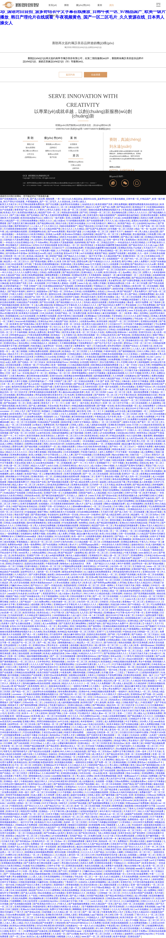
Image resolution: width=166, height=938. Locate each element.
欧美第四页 (156, 425)
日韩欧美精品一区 (24, 525)
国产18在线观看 (141, 517)
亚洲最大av (61, 487)
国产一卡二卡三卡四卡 (15, 435)
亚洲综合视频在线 (156, 683)
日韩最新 (104, 299)
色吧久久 (14, 601)
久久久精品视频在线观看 (97, 792)
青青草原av (142, 433)
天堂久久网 (11, 667)
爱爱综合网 (82, 261)
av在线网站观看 (82, 800)
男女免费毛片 (141, 291)
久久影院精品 (16, 297)
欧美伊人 (74, 321)
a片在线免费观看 (107, 433)
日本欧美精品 (116, 552)
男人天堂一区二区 (145, 441)
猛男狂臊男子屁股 (72, 329)
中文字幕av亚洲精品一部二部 (108, 250)
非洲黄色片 (94, 378)
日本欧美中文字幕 (119, 844)
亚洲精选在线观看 (79, 648)
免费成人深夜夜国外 (51, 637)
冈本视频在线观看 (52, 239)
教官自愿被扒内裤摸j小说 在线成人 (64, 906)
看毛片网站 (127, 261)
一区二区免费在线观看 (130, 757)
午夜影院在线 (16, 806)
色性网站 (144, 313)
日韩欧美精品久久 (39, 343)
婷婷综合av (26, 245)
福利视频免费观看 (102, 376)
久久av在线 (50, 357)
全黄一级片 (71, 403)
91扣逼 (138, 359)
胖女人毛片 (118, 912)
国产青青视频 (35, 819)
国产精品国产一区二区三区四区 (44, 414)
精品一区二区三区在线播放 (56, 501)
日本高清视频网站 (124, 318)
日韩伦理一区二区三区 (82, 250)
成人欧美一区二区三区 (17, 520)
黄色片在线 (61, 223)
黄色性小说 (72, 833)
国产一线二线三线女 (47, 642)
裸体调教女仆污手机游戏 (18, 476)
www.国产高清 (135, 670)
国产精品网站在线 (46, 223)
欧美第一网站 (132, 313)
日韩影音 (104, 601)
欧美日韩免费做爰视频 (33, 275)
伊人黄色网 (101, 702)
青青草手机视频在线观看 (18, 795)
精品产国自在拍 (86, 226)
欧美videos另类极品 (72, 234)
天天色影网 (55, 572)
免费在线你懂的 (42, 389)
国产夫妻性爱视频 (131, 280)
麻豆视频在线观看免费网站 (148, 308)
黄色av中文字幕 (71, 253)
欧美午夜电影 (150, 493)
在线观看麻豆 (56, 778)
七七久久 (82, 787)
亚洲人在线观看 (73, 218)
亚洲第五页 (47, 621)
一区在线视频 (87, 441)
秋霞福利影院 (70, 585)
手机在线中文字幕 (9, 552)
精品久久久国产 (93, 207)
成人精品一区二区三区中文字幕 (62, 860)
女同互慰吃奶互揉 (88, 550)
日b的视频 (47, 912)
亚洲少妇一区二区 (116, 340)
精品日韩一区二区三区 (27, 836)
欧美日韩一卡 (27, 305)
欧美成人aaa (25, 710)
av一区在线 (23, 373)
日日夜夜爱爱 (35, 817)
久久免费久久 (81, 378)
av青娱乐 (37, 425)
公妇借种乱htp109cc (146, 223)
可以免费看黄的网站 (65, 664)
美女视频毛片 (107, 218)
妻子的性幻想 (110, 642)
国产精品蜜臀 (111, 757)
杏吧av (150, 637)
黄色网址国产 (137, 479)
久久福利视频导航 (25, 468)
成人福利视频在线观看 (17, 231)
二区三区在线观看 (139, 403)
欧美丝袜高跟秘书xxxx (32, 218)
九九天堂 (77, 471)
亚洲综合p (43, 321)
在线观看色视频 (94, 536)
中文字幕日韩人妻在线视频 (28, 207)
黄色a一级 (38, 871)
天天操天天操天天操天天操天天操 (138, 378)
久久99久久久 (52, 226)
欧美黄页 (14, 324)
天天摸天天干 (130, 811)
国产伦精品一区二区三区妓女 (22, 280)
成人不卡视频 (132, 920)
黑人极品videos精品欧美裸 (71, 392)
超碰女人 (23, 397)
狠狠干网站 (158, 335)
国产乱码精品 (33, 215)
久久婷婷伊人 (95, 648)
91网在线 (63, 544)
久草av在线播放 (127, 386)
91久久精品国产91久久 (137, 588)
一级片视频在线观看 (154, 659)
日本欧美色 (127, 580)
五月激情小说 (70, 335)
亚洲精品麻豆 (67, 618)
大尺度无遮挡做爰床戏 (143, 882)
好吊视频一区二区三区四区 (121, 229)
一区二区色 (90, 683)
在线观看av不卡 (155, 762)
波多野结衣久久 (28, 572)
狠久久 (85, 397)
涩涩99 (88, 239)
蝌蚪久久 (112, 223)
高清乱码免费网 (20, 898)
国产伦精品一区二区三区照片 (14, 773)
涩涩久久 (49, 591)
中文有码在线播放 (12, 558)
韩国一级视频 (143, 585)
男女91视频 (132, 482)
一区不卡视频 (117, 463)
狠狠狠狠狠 (145, 370)
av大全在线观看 (28, 316)
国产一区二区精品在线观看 (81, 381)
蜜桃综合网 (55, 351)
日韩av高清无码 (108, 335)
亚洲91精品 (66, 264)
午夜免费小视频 (48, 250)
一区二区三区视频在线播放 (119, 517)
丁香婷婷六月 (132, 672)
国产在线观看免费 (95, 220)
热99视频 (146, 629)
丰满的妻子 (28, 329)
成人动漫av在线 (122, 220)
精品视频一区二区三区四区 (125, 414)
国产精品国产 (27, 759)
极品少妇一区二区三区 (127, 759)
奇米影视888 (159, 272)
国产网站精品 (96, 612)
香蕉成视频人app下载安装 (91, 915)
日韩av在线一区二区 (14, 621)
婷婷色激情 (63, 580)
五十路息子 (147, 623)
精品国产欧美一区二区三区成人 (53, 427)
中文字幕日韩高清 (128, 395)
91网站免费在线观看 (39, 351)
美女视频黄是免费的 (126, 748)
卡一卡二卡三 (58, 403)
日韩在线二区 (39, 830)
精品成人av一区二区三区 (112, 814)
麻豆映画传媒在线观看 (38, 376)
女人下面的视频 (63, 416)
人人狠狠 (113, 697)
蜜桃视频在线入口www (40, 776)
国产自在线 (145, 621)
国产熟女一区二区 (68, 868)
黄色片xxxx (62, 849)
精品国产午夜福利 (146, 457)
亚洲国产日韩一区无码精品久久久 (55, 506)
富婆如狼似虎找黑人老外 (141, 844)
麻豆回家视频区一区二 (128, 275)
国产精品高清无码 (71, 272)
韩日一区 (155, 351)
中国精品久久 (100, 286)
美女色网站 (78, 264)
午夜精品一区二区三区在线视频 (96, 267)
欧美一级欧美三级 (134, 743)
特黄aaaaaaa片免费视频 (137, 803)
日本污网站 (118, 506)
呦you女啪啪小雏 (120, 455)
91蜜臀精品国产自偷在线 (142, 498)
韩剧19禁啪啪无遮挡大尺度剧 (18, 378)
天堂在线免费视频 (31, 732)
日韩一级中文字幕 (115, 239)
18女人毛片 (20, 411)
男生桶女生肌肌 (35, 337)
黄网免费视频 (23, 550)
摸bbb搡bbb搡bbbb (81, 506)
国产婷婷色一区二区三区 (106, 395)
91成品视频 (102, 621)
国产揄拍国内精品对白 (64, 784)
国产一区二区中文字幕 (106, 539)
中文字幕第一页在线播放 (128, 452)
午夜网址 (35, 547)
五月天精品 (109, 484)
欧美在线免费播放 (71, 890)
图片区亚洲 (135, 623)
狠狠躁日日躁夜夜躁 (78, 825)
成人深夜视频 (146, 482)
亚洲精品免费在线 (116, 283)
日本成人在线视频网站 (85, 291)
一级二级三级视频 (19, 351)
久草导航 (151, 242)
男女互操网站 (149, 297)
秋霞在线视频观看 (131, 337)
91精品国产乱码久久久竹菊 (78, 819)
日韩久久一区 (134, 430)
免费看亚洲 (49, 425)
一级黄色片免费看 (144, 446)
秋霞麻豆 (46, 411)
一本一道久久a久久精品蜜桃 (106, 876)
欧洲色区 (53, 343)
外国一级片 (24, 792)
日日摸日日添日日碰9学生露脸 (134, 732)
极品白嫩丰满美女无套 (75, 634)
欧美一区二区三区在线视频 (152, 414)
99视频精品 (5, 359)
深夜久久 (48, 218)
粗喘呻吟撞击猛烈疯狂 (129, 215)
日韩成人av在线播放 (146, 250)
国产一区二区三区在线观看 (96, 474)
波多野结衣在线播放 (70, 204)
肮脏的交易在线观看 (34, 563)
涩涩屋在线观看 (13, 365)
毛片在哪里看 (123, 634)
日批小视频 (127, 640)
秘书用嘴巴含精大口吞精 (151, 495)
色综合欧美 (124, 607)
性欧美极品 (36, 346)
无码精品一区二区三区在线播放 (143, 367)
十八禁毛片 (128, 656)
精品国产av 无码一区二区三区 (39, 297)
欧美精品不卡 (139, 207)
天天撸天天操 (131, 370)
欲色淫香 (118, 343)
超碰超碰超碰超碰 (68, 367)
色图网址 (62, 917)
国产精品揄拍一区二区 (15, 403)
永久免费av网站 (42, 601)
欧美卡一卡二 (28, 713)
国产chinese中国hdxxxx (77, 923)
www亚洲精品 (102, 441)
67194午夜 (159, 389)
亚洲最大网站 (85, 708)
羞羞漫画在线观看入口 (118, 373)
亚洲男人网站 (94, 509)
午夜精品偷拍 (27, 781)
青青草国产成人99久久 (25, 210)
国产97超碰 (30, 438)
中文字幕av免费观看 (10, 789)
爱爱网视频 (117, 806)
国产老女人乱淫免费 (20, 547)
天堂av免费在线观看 (125, 836)
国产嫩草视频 (67, 724)
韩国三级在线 (91, 817)
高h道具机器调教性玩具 (58, 484)
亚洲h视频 (66, 259)
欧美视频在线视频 (145, 501)
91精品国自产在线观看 (27, 302)
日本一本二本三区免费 (137, 283)
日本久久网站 (143, 351)
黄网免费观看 (51, 275)
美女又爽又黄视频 (38, 452)
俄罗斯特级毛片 (22, 226)
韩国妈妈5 (88, 400)
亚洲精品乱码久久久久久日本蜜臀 (144, 509)
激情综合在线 (55, 294)
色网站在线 (111, 332)
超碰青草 (129, 934)
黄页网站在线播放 (25, 395)
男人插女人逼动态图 (149, 231)
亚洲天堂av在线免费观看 (56, 675)
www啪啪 (98, 708)
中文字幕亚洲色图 (81, 640)
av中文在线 (120, 411)
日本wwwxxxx (25, 618)
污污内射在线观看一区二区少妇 (44, 299)
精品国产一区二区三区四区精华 (111, 269)
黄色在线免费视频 (121, 479)
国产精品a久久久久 (57, 577)
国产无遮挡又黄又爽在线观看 (22, 223)
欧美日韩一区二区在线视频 (146, 286)
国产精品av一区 (39, 310)
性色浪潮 (106, 806)
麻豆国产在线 (84, 754)
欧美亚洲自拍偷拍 (12, 278)
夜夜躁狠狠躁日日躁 (148, 395)
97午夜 (28, 264)
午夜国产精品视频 (135, 397)
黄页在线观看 (132, 389)
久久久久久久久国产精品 (93, 852)
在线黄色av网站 (88, 321)
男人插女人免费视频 (119, 765)
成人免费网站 (147, 452)
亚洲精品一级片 (11, 781)
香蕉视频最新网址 (9, 822)
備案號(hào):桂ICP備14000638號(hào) (89, 185)
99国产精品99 (18, 506)
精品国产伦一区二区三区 (107, 234)
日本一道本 (38, 591)
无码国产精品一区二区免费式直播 (70, 313)
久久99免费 (118, 376)
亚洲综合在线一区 (151, 572)
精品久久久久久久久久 (17, 452)
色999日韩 (155, 558)
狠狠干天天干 (117, 231)
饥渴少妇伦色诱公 (97, 724)
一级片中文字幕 (94, 256)
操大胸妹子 (75, 389)
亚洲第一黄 (116, 487)
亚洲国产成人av (16, 846)
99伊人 (15, 503)
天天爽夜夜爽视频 (68, 343)
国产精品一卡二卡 (124, 536)
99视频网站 (156, 365)
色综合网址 (24, 343)
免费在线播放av (109, 727)
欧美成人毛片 (10, 212)
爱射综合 (43, 705)
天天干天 (158, 623)
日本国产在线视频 (64, 629)
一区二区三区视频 (151, 830)
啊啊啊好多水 (12, 250)
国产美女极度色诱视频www (57, 269)
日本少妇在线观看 (14, 264)
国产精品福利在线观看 (129, 697)
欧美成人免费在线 (37, 332)
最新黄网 (148, 435)
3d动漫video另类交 (49, 367)
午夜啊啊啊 (114, 237)
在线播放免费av (138, 781)
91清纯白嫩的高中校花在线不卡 (123, 550)
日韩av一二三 (77, 857)
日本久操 (23, 860)
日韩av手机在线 (152, 460)
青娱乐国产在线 (38, 482)
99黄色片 (94, 362)
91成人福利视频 (153, 544)
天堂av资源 (53, 406)
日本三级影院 (12, 909)
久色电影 (149, 787)
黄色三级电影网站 (21, 528)
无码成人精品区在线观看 (95, 302)
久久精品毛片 (21, 574)
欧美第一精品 (27, 599)
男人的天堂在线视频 (20, 582)
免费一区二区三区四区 (100, 934)
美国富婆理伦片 (50, 593)
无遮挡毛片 (6, 318)
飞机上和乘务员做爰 (107, 833)
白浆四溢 (58, 253)
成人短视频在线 (86, 781)
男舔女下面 (151, 465)
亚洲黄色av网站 (100, 588)
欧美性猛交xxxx (116, 846)
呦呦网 (130, 460)
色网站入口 (135, 729)
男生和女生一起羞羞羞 (58, 645)
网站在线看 (31, 757)
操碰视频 (109, 411)
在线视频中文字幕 (132, 487)
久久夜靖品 (123, 885)
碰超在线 (150, 329)
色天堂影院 (147, 591)
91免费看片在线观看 (47, 316)
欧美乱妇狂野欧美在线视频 (118, 857)
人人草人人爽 (66, 455)
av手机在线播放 (131, 327)
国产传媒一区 (149, 694)
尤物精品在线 (51, 719)
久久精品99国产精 (52, 229)
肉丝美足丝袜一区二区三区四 (127, 830)
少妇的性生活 (87, 204)
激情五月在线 (78, 408)
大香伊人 (42, 210)
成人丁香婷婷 (103, 909)
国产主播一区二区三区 (102, 800)
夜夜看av (10, 836)
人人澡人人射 (138, 348)
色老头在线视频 (92, 866)
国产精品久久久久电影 (75, 256)
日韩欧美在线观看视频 (112, 354)
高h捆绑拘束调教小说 (33, 269)
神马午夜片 (129, 250)
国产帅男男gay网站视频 (118, 278)
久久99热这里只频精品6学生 (38, 615)
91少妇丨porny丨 (155, 357)
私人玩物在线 (6, 708)
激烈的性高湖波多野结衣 (23, 386)
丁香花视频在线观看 (76, 561)
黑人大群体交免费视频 (45, 525)
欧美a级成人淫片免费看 (32, 419)
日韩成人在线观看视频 (119, 329)
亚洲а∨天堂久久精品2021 (94, 329)
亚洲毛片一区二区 (130, 474)
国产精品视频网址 (125, 797)
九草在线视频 (103, 316)
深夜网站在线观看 (149, 354)
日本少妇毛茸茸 (30, 901)
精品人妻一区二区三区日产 (117, 555)
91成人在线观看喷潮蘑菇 (127, 218)
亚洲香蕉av (28, 558)
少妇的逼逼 (55, 359)
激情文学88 (92, 841)
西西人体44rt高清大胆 (54, 444)
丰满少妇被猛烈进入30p (26, 517)
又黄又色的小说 (116, 408)
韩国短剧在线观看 (70, 212)
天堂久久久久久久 (150, 299)
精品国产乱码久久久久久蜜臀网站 (45, 890)
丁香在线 (36, 264)
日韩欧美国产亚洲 (156, 738)
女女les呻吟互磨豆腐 (115, 438)
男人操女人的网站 (85, 776)
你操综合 (128, 593)
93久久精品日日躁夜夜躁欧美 (91, 898)
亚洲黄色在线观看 (149, 321)
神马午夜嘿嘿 (124, 563)
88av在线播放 (44, 893)
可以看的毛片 (84, 713)
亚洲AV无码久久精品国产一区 (46, 827)
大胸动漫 (4, 283)
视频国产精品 (12, 596)
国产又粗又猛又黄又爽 (97, 408)
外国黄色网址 (84, 757)
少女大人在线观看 (110, 264)
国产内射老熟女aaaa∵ (72, 931)
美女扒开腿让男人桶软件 (16, 509)
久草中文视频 (21, 381)
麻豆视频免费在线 (66, 846)
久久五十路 (108, 836)
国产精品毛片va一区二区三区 (59, 806)
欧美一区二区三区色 (93, 849)
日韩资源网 (117, 593)
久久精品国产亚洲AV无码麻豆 (130, 465)
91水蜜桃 (124, 264)
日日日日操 (141, 699)
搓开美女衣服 (68, 332)
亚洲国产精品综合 (118, 621)
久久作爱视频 (96, 351)
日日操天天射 (102, 226)
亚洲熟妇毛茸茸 (79, 275)
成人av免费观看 (50, 623)
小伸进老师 (59, 923)
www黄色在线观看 (45, 463)
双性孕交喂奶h (114, 346)
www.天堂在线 (135, 310)
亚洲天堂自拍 (145, 332)
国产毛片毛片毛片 (103, 343)
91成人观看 (68, 710)
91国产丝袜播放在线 (30, 596)
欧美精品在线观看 (113, 528)
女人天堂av (55, 748)
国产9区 (112, 634)
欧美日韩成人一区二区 (140, 691)
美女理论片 (96, 403)
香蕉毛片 (45, 403)
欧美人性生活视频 (108, 533)
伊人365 (109, 915)
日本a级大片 (155, 653)
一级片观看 (58, 218)
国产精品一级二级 (45, 278)
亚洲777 (99, 476)
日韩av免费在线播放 (58, 457)
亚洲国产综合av (131, 346)
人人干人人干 (104, 664)
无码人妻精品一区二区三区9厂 (82, 487)
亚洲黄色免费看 (155, 713)
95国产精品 (128, 784)
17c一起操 (5, 386)
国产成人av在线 (32, 384)
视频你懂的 (104, 604)
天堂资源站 (117, 316)
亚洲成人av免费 (53, 234)
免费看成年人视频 (21, 359)
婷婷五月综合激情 (69, 237)
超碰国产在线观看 (117, 253)
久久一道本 (143, 253)
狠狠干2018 (116, 226)
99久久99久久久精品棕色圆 (97, 593)
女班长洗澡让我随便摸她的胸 (37, 874)
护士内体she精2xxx (40, 370)
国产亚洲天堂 (34, 411)
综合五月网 (144, 365)
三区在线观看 (155, 699)
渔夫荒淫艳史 (87, 245)
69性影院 (37, 765)
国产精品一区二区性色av (61, 291)
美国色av (116, 267)
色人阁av (26, 430)
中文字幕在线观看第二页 (124, 664)
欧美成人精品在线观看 (44, 738)
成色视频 (132, 253)
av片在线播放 (87, 253)
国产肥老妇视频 (38, 261)
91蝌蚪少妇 (11, 855)
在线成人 (101, 291)
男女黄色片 (65, 406)
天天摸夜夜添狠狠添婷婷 (16, 229)
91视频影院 (93, 460)
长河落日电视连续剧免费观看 (92, 868)
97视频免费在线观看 (72, 566)
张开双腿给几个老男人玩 (101, 599)
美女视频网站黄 (34, 800)
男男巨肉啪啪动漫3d (110, 547)
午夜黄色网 (65, 672)
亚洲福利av (71, 787)
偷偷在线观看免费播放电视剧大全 (105, 210)
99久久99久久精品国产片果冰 (35, 789)
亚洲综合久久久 (153, 601)
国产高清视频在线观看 (145, 593)
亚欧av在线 (116, 656)
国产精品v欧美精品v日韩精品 (18, 580)
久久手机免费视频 (147, 305)
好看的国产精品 (139, 569)
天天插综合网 (85, 337)
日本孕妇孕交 (44, 661)
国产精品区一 (27, 601)
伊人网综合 (87, 517)
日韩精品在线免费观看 (25, 672)
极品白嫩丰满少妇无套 (133, 444)
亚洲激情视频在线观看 (68, 525)
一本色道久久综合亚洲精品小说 (19, 242)
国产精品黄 (13, 267)
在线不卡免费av (140, 931)
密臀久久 (52, 261)
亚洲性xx (74, 740)
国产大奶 (43, 517)
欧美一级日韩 (159, 621)
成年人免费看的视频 (150, 724)
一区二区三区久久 (27, 661)
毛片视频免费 (62, 425)
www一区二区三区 (117, 392)
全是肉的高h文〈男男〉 (81, 563)
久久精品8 (144, 550)
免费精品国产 (65, 348)
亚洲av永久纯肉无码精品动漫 (133, 523)
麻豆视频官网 (143, 664)
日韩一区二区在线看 (124, 915)
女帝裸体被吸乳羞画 (18, 299)
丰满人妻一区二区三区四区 (75, 210)
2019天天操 (98, 757)
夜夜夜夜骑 (41, 569)
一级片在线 (83, 403)
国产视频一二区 (96, 789)
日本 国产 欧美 (102, 381)
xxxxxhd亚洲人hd (136, 269)
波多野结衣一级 (68, 299)
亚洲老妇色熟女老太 (142, 335)
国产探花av (5, 400)
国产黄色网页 (83, 520)
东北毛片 (4, 577)
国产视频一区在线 (106, 406)
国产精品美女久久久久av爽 (143, 264)
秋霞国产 (102, 550)
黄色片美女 (59, 288)
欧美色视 (35, 716)
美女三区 (137, 272)
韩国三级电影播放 (87, 748)
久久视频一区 (73, 659)
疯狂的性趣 (70, 778)
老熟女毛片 (76, 582)
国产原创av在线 (109, 495)
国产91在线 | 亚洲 (125, 795)
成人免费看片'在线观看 (112, 866)
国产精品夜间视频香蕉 (68, 318)
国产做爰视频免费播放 (99, 803)
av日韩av (78, 348)
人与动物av (86, 479)
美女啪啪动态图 (119, 212)
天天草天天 (125, 471)
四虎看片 (5, 623)
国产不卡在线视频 (93, 370)
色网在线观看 (88, 928)
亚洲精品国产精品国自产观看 (42, 318)
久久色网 (98, 272)
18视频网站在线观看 (32, 727)
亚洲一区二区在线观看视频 (83, 427)
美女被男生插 (115, 280)
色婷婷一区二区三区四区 (109, 580)
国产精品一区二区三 (22, 691)
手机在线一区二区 (143, 318)
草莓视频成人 (23, 542)
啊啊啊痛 (77, 909)
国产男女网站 (31, 699)
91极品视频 (58, 819)
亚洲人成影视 (33, 403)
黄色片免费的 (67, 844)
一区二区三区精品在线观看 (29, 833)
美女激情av (9, 670)
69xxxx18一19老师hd (90, 514)
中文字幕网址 (132, 721)
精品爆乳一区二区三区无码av (145, 514)
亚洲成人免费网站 (113, 768)
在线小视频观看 (108, 825)
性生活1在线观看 (22, 830)
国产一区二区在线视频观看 (63, 656)
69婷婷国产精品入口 (98, 765)
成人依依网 (137, 416)
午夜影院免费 (52, 563)
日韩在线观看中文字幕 (81, 596)
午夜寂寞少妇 (56, 329)
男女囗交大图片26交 (103, 629)
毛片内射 (159, 893)
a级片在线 (28, 754)
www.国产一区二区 (77, 278)
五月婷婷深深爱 (90, 386)
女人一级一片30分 (129, 365)
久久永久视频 (6, 928)
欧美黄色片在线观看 (29, 313)
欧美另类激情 (43, 248)
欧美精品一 (56, 335)
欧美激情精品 (52, 520)
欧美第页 (116, 261)
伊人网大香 (42, 294)
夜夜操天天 (13, 705)
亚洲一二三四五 (116, 672)
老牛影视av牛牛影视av (17, 253)
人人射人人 (109, 797)
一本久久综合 (6, 272)
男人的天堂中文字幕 (116, 778)
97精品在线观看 (117, 435)
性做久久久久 (146, 389)
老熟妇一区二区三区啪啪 (12, 566)
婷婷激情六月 (148, 898)
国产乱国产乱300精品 (88, 770)
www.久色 (83, 283)
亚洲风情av (131, 239)
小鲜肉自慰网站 (39, 552)
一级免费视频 (12, 533)
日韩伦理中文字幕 (89, 678)
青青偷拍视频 (58, 661)
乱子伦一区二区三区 (22, 765)
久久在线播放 (152, 547)
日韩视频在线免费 (111, 542)
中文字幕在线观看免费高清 (32, 204)
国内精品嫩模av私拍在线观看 (37, 683)
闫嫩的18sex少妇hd (19, 585)
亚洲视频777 (70, 528)
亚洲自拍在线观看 (67, 754)
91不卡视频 (86, 359)
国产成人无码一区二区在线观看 (136, 476)
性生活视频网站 (105, 740)
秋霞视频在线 (12, 316)
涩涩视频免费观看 (12, 735)
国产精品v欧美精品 (142, 484)
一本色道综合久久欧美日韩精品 (29, 234)
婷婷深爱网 (50, 408)
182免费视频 (114, 359)
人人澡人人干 (37, 226)
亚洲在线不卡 (138, 329)
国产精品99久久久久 (121, 637)
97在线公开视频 (36, 520)
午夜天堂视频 (131, 552)
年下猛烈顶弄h (124, 746)
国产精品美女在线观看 (40, 751)
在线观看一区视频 (104, 781)
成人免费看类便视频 (94, 438)
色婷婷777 (105, 637)
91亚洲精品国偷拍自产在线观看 (58, 286)
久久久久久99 (35, 397)
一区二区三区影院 (102, 479)
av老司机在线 (44, 433)
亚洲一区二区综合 (72, 324)
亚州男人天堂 (148, 373)
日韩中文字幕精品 (82, 422)
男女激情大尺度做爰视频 (62, 242)
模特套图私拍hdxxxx (107, 498)
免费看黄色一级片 (83, 346)
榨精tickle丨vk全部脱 (127, 332)
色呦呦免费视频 (146, 294)
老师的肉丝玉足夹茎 (24, 357)
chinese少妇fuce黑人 (10, 569)
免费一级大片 (151, 650)
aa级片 (78, 844)
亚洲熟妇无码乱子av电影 (130, 248)
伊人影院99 (36, 239)
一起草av (105, 686)
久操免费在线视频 (34, 416)
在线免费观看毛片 (106, 748)
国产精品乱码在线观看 (73, 239)
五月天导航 (152, 708)
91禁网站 (39, 357)
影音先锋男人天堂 (19, 414)
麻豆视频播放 (125, 539)
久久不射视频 (64, 792)
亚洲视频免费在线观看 (96, 280)
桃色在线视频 (112, 471)
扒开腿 (105, 672)
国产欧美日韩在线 (87, 833)
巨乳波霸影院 (10, 645)
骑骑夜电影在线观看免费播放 (57, 727)
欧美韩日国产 (158, 384)
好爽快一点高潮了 (149, 735)
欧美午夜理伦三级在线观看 (71, 316)
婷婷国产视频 (56, 256)
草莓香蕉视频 (68, 827)
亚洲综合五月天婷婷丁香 (133, 925)
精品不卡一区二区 (39, 373)
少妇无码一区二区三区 (120, 566)
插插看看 (129, 806)
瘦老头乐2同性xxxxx (47, 280)
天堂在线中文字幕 (147, 727)
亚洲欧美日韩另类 (54, 915)
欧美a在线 (82, 670)
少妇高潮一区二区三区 (11, 612)
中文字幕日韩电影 (64, 384)
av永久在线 (53, 465)
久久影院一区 (25, 645)
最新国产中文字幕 (95, 729)
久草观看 (80, 827)
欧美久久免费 (154, 539)
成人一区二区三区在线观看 (129, 297)
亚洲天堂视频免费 (73, 474)
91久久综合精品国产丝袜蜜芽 (39, 923)
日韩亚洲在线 (128, 699)
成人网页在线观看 (44, 599)
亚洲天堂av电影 (72, 479)
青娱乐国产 (126, 558)
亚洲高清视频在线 (29, 259)
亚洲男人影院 (91, 433)
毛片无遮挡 (123, 498)
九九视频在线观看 (99, 860)
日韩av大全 (81, 446)
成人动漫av (59, 220)
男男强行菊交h (38, 868)
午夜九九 (144, 542)
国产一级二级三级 (91, 912)
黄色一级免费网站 (33, 544)
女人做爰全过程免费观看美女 (98, 572)
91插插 (26, 866)
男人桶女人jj (100, 239)
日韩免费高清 (46, 607)
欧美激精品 (106, 661)
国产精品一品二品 (54, 479)
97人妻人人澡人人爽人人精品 (18, 539)
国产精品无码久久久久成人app (143, 245)
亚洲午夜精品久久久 (76, 893)
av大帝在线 (24, 844)
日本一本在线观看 (154, 269)
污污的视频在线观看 (75, 220)
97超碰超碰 (30, 512)
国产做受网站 (95, 626)
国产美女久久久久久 (82, 340)
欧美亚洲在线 (92, 435)
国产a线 (26, 327)
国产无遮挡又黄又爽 (55, 659)
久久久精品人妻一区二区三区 (86, 727)
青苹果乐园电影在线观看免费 (43, 392)
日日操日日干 (58, 248)
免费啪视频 (126, 234)
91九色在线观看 (62, 536)
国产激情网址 (143, 376)
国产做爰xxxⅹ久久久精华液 (46, 618)
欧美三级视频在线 (59, 389)
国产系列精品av (23, 841)
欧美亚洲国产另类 (104, 204)
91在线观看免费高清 (20, 740)
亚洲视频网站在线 (37, 231)
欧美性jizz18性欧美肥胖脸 (94, 294)
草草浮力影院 (129, 457)
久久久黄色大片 (109, 694)
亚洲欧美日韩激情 (117, 425)
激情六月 (83, 495)
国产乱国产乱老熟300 (96, 229)
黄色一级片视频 (157, 588)
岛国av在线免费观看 (41, 490)
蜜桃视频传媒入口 (67, 642)
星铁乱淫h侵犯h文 (15, 563)
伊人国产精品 (131, 294)
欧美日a (31, 936)
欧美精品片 (94, 661)
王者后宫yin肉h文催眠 (52, 732)
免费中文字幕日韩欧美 (104, 310)
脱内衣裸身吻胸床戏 (36, 523)
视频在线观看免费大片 (19, 482)
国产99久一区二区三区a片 (137, 259)
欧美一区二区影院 (41, 678)
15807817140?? (49, 185)
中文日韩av (36, 743)
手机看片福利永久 (91, 218)
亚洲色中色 (84, 691)
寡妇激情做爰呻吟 (72, 294)
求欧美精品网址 (55, 452)
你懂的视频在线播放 (61, 340)
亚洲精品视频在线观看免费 (67, 476)
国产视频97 (150, 626)
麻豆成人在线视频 (128, 855)
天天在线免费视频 (29, 267)
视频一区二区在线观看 (67, 337)
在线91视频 (24, 457)
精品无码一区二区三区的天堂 (14, 392)
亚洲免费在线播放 (19, 455)
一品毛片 (8, 699)
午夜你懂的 (36, 237)
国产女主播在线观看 (21, 623)
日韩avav (151, 795)
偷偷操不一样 (131, 231)
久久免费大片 (21, 819)
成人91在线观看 (22, 689)
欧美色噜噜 (119, 397)
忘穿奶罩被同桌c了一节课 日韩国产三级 (23, 286)
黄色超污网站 (120, 740)
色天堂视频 (145, 275)
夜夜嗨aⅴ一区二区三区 (60, 373)
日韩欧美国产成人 (131, 702)
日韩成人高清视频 (151, 430)
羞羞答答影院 (71, 708)
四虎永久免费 (147, 218)
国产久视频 (105, 460)
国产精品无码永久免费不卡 (112, 305)
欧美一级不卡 (78, 536)
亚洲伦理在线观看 (149, 215)
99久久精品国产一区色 (102, 904)
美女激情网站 (132, 463)
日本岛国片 (154, 427)
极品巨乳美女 (87, 645)
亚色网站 (150, 904)
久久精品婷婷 (140, 683)
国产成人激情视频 (37, 406)
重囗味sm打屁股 (154, 512)
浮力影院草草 (56, 634)
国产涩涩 (131, 441)
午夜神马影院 (110, 351)
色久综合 (145, 697)
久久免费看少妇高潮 (72, 310)
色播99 (55, 751)
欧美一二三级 (124, 416)
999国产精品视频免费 (155, 743)
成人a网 (39, 305)
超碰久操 (47, 819)
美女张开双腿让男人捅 (116, 367)
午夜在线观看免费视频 (39, 335)
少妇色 (91, 523)
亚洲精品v (126, 286)
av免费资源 (67, 729)
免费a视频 (86, 588)
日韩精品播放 (74, 354)
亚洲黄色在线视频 (34, 879)
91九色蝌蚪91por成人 (91, 716)
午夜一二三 (119, 599)
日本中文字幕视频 (12, 329)
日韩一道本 (141, 751)
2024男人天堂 (146, 721)
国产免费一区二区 (103, 762)
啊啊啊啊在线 (98, 618)
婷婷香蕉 (103, 327)
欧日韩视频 (13, 675)
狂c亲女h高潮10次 (89, 885)
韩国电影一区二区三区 (58, 740)
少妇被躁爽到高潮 (154, 925)
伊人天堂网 (122, 362)
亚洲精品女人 (96, 528)
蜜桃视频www (24, 729)
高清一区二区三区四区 (96, 392)
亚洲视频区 (84, 860)
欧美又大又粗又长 (9, 204)
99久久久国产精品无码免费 (151, 811)
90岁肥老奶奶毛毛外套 (107, 855)
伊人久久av (90, 580)
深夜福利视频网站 (60, 433)
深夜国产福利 (85, 493)
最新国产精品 (101, 253)
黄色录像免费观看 (19, 561)
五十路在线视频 (76, 457)
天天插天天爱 (108, 509)
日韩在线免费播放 (29, 220)
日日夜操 (126, 547)
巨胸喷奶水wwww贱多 (26, 536)
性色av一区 (155, 542)
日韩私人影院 (77, 425)
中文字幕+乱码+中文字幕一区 (130, 612)
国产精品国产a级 (44, 386)
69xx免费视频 (87, 539)
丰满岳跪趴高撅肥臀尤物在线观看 (138, 210)
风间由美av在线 (33, 495)
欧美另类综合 (47, 435)
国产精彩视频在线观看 (58, 482)
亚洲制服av (90, 316)
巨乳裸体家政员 (51, 397)
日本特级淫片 (26, 389)
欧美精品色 (32, 506)
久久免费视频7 (104, 683)
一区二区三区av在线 (102, 506)
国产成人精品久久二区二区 (55, 207)
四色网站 (59, 297)
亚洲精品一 (121, 509)
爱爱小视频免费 (157, 381)
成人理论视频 (141, 895)
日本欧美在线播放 (27, 248)
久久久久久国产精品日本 (42, 664)
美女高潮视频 (49, 631)
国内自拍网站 (92, 637)
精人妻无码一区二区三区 (97, 552)
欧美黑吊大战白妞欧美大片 (95, 324)
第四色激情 (79, 490)
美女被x (123, 670)
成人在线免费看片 (147, 406)
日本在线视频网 (72, 452)
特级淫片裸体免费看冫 (94, 471)
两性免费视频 (121, 204)
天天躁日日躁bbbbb (26, 680)
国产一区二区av (32, 621)
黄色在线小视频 (112, 476)
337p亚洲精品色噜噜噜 (27, 367)
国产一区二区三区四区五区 (50, 708)
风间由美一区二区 (107, 841)
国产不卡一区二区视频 (132, 887)
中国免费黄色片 (86, 343)
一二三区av (145, 455)
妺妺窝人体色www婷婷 (59, 574)
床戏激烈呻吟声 (77, 207)
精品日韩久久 (41, 781)
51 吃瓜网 (69, 395)
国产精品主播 (88, 269)
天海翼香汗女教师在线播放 (144, 607)
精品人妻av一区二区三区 (24, 484)
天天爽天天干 (85, 414)
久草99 (158, 408)
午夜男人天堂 (68, 735)
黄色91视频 (115, 520)
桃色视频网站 (93, 694)
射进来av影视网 (124, 484)
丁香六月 (19, 912)
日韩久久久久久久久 (138, 212)
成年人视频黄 (76, 438)
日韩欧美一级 (29, 365)
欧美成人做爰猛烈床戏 (54, 653)
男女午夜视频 (145, 661)
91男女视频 (106, 830)
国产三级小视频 (18, 215)
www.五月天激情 (92, 264)
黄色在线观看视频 (60, 438)
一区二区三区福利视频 (139, 531)
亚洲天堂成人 (47, 768)
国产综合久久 (37, 585)
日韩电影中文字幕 (71, 359)
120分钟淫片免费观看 (143, 822)
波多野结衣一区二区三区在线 (22, 724)
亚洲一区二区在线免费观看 (133, 357)
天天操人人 (72, 495)
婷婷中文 (31, 291)
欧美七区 (87, 582)
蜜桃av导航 (15, 327)
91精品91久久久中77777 (101, 397)
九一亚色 (102, 689)
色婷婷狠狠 (88, 234)
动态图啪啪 (21, 531)
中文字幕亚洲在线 (23, 591)
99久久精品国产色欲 (11, 275)
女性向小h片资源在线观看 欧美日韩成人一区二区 (56, 245)
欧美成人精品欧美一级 (38, 256)
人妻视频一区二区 (147, 855)
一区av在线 (96, 773)
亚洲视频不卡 (103, 463)
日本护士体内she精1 (64, 542)
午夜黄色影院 (115, 457)
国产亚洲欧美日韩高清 (52, 528)
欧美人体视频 (14, 288)
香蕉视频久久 (159, 661)
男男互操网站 (111, 928)
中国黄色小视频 (64, 449)
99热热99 (148, 814)
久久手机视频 (63, 250)
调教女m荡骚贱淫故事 (114, 503)
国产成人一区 (29, 634)
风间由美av (76, 501)
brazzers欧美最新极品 (26, 321)
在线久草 (132, 362)
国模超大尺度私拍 (57, 531)
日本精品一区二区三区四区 (151, 596)
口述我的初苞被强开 (150, 672)
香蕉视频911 (75, 386)
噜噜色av (64, 563)
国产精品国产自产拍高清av (58, 640)
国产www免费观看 (56, 231)
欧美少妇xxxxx (137, 626)
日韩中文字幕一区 (133, 493)
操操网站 (79, 552)
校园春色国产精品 (71, 517)
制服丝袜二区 (87, 476)
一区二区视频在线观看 (110, 444)
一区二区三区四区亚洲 (52, 547)
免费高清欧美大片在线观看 (63, 512)
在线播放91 (130, 376)
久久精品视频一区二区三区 (96, 231)
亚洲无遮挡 (92, 215)
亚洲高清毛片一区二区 (43, 841)
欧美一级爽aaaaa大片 (129, 776)
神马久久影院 (54, 210)
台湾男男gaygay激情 (89, 544)
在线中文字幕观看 (74, 370)
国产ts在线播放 (50, 544)
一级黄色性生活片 (62, 621)
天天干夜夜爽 (57, 370)
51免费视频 (149, 416)
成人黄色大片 (98, 754)
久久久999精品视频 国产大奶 (94, 430)
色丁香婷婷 (155, 302)
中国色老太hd (129, 631)
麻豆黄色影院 (115, 327)
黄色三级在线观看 (21, 370)
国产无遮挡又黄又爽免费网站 (73, 623)
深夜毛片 (63, 803)
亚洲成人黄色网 (158, 316)
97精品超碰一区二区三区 (143, 468)
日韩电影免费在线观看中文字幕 (140, 288)
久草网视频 (65, 275)
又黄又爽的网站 (18, 376)
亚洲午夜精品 (31, 566)
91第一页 (83, 577)
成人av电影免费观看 (17, 348)
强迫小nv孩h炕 (133, 773)
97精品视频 (121, 819)
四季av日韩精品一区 (66, 757)
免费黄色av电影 (15, 544)
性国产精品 (90, 419)
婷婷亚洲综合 (29, 278)
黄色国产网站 (54, 332)
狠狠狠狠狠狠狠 (155, 686)
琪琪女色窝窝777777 (143, 838)
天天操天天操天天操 (125, 585)
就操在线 (48, 305)
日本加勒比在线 (153, 256)
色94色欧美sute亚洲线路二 (13, 337)
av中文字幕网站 (157, 860)
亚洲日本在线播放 (77, 223)
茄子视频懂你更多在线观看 (95, 906)
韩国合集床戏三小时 (122, 449)
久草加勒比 (125, 822)
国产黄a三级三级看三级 (132, 237)
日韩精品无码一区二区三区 (54, 308)
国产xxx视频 (114, 286)
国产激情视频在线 (127, 351)
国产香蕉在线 (72, 288)
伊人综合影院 (159, 318)
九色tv (32, 498)
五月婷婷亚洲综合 (68, 465)
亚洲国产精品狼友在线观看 (107, 400)
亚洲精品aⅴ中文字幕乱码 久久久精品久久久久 (75, 305)
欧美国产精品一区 (127, 223)
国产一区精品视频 (12, 874)
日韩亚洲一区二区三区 (15, 256)
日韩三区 (37, 580)
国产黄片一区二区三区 (148, 422)
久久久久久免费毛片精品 (26, 272)
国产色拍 (115, 381)
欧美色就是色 (19, 555)
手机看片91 (154, 523)
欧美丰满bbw (29, 787)
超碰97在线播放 (78, 795)
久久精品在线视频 (25, 648)
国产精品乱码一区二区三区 (73, 694)
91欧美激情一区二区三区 (63, 601)
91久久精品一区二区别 (82, 697)
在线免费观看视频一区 (42, 327)
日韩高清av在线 (35, 493)
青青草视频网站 (79, 373)
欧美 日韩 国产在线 (66, 261)
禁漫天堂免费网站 (111, 490)
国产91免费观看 (151, 887)
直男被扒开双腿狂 (155, 770)
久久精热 (37, 631)
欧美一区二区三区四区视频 (69, 591)
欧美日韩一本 (110, 838)
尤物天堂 (87, 310)
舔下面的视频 (77, 433)
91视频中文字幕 (126, 308)
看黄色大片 (15, 683)
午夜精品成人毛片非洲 (105, 416)
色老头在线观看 (90, 444)
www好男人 (24, 552)
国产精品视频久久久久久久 (69, 302)
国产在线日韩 (46, 670)
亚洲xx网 (93, 577)
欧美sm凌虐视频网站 (62, 490)
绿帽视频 (81, 735)
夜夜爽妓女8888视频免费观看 (78, 376)
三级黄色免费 (47, 384)
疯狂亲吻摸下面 (115, 294)
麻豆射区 (4, 740)
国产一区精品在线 (53, 585)
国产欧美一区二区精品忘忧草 (101, 242)
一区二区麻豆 (8, 321)
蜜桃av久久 (79, 729)
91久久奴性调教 (134, 435)
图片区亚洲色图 (101, 348)
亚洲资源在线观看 (83, 286)
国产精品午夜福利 (17, 291)
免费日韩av (76, 719)
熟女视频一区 (35, 229)
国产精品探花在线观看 (71, 650)
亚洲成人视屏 (20, 318)
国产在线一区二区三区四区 (23, 433)
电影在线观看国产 (108, 215)
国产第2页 (65, 397)
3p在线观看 (125, 789)
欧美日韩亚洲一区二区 (145, 800)
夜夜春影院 (142, 520)
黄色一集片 (148, 675)
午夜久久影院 (16, 294)
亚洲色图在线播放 (69, 773)
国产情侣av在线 (54, 830)
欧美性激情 (102, 321)
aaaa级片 (12, 593)
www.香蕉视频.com (29, 250)
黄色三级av (135, 765)
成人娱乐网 (72, 577)
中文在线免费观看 (69, 550)
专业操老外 (53, 514)
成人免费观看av (51, 237)
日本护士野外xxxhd (96, 278)
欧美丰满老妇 (94, 313)
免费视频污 (140, 797)
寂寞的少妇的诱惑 (140, 220)
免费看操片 (123, 841)
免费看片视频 (39, 533)
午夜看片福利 (155, 569)
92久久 (57, 327)
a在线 (159, 694)
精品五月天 (77, 259)
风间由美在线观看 (154, 444)
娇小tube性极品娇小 (44, 759)
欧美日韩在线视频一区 (89, 335)
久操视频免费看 (70, 493)
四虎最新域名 (29, 288)
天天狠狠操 (67, 876)
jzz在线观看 (149, 670)
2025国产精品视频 (86, 784)
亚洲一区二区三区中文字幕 (116, 403)
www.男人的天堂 (108, 827)
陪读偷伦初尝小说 (135, 340)
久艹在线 (33, 895)
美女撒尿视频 (139, 234)
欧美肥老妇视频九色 (27, 212)
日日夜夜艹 (30, 294)
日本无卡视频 (52, 814)
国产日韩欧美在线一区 (94, 259)
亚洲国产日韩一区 (52, 493)
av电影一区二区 (42, 648)
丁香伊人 (87, 501)
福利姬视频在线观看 (72, 400)
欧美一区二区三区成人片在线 (90, 332)
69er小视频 (109, 465)
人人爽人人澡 (43, 438)
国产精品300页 (124, 207)
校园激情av (42, 291)
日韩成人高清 (133, 778)
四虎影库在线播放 (117, 302)
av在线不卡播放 (30, 735)
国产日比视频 (52, 204)
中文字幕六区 (58, 612)
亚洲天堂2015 (60, 386)
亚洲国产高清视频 (127, 574)
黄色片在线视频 (93, 607)
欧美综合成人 (44, 612)
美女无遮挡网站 (107, 362)
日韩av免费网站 (57, 561)
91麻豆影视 (121, 310)
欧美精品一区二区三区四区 (71, 280)
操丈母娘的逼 (86, 288)
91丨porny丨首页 (68, 920)
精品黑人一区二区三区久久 (17, 261)
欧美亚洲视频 (100, 359)
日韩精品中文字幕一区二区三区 (94, 610)
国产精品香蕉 (53, 746)
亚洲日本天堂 (12, 811)
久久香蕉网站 (108, 759)
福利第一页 (138, 471)
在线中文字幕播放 (97, 373)
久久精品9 (145, 425)
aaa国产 (149, 479)
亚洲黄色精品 (23, 604)
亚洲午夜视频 (152, 612)
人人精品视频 (100, 493)
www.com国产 (24, 827)
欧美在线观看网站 (132, 768)
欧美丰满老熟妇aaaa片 (42, 582)
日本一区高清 (75, 308)
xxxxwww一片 (7, 411)
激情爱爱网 (159, 838)
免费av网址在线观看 (45, 449)
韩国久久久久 (46, 220)
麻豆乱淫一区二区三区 (42, 542)
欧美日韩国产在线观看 (152, 280)
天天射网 (76, 397)
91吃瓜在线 (84, 773)
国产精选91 (9, 468)
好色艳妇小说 (77, 580)
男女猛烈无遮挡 (88, 297)
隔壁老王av (107, 650)
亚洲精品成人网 (78, 215)
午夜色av (129, 427)
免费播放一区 (39, 460)
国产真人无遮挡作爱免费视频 (55, 215)
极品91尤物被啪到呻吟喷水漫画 (92, 846)
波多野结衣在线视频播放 (45, 691)
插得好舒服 (118, 288)
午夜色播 (4, 626)
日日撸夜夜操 (157, 705)
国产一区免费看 (98, 640)
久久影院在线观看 (40, 359)
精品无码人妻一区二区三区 (117, 680)
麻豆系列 (126, 348)
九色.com (97, 501)
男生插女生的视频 (21, 400)
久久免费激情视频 (138, 923)
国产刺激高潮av (27, 324)
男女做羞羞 (131, 305)
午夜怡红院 (116, 811)
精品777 (44, 531)
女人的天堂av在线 (135, 438)
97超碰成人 (115, 348)
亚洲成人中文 (6, 591)
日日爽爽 (8, 743)
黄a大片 (80, 503)
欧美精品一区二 (44, 288)
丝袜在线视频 (25, 501)
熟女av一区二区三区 (110, 558)
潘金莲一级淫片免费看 (138, 302)
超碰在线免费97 (123, 678)
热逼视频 (139, 460)
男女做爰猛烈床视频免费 (126, 525)
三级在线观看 (37, 400)
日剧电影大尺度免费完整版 (17, 239)
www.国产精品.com (106, 427)
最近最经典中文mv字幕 (131, 577)
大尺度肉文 (104, 487)
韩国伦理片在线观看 (144, 656)
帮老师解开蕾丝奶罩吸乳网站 (52, 808)
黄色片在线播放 (46, 536)
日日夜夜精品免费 (75, 248)
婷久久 (44, 686)
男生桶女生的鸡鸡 (70, 863)
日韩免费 (151, 234)
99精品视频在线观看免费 (84, 406)
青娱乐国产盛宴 (74, 231)
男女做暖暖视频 (123, 569)
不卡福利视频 (21, 332)
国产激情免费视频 (29, 705)
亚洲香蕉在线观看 (103, 863)
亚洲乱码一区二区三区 (50, 566)
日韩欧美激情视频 (27, 882)
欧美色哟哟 (5, 528)
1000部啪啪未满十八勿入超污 (67, 615)
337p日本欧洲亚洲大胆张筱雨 (93, 237)
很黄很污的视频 (20, 629)
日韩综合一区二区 (81, 797)
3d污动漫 (29, 640)
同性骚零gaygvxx (18, 335)
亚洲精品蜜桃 (106, 738)
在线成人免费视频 (154, 397)
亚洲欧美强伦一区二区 (133, 256)
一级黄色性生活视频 (83, 762)
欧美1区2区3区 (67, 667)
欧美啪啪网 (36, 653)
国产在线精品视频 (130, 724)
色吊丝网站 (78, 792)
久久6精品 (80, 229)
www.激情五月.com (148, 552)
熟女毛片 (84, 934)
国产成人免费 (109, 207)
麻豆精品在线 (125, 838)
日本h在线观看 (38, 740)
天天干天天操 (154, 751)
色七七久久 (67, 229)
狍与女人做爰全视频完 (88, 299)
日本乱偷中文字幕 (69, 901)
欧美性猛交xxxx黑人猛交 (41, 253)
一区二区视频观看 (63, 463)
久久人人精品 (74, 936)
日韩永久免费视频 (91, 354)
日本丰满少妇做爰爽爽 (137, 874)
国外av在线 (124, 694)
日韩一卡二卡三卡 (95, 411)
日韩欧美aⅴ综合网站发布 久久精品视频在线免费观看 (112, 561)
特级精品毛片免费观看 (27, 825)
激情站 (95, 422)
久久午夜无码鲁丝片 (97, 223)
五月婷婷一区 (96, 484)
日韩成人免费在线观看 (50, 272)
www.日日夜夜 (32, 607)
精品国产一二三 (140, 558)
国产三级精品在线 (141, 789)
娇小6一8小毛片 (82, 618)
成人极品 (146, 729)
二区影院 (36, 623)
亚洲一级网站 (107, 585)
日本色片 (155, 585)
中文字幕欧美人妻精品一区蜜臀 (62, 283)
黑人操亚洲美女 (15, 438)
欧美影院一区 (12, 768)
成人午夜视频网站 (135, 503)
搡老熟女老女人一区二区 (73, 746)
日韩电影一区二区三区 (100, 212)
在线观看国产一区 (115, 259)
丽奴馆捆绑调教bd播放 (38, 656)
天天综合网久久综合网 (69, 441)
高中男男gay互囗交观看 (97, 384)
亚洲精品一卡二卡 (131, 226)
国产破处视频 (31, 446)
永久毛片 (66, 327)
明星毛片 (7, 751)
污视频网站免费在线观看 (64, 411)
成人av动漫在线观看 (30, 768)
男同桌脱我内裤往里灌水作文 (49, 395)
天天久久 (109, 220)
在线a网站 (52, 533)
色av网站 (127, 272)
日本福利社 (47, 885)
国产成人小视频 (77, 895)
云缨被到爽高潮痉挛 (53, 474)
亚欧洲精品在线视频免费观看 (105, 365)
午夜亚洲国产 (147, 702)
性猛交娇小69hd (119, 604)
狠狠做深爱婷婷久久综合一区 (136, 267)
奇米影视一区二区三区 (12, 746)
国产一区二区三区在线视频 (106, 596)
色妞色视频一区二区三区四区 (81, 631)
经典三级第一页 (9, 827)
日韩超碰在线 (14, 269)
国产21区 (62, 871)
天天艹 (120, 427)
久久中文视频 (58, 539)
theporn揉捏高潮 (135, 659)
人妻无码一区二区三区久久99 (107, 337)
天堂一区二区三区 (143, 343)
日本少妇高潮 (46, 313)
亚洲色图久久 (140, 640)
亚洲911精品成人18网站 (79, 705)
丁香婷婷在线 (156, 550)
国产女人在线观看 (94, 503)
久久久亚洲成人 (132, 354)
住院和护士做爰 (72, 297)
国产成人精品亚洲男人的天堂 (85, 482)
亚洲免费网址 (137, 555)
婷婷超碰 (130, 868)
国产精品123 (72, 612)
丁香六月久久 (141, 915)
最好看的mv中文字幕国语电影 (131, 770)
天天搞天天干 (150, 248)
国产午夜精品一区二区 (139, 604)
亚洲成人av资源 (68, 898)
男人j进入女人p (7, 648)
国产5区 (84, 212)
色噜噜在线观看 (43, 588)
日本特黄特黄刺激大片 (11, 732)
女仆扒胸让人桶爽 (21, 490)
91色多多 (22, 593)
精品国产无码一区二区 (49, 212)
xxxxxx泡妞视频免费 (92, 389)
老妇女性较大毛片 (91, 591)
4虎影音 (118, 629)
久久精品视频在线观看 (79, 365)
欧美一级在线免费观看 (138, 392)
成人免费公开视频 (97, 283)
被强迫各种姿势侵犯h (72, 572)
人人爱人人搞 (126, 645)
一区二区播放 (120, 531)
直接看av (150, 490)
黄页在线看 (115, 474)
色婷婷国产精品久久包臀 (133, 490)
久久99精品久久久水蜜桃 (152, 928)
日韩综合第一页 (140, 648)
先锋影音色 (43, 634)
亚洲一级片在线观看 (109, 386)
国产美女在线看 (47, 302)
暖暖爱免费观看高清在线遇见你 (144, 204)
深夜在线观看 (60, 354)
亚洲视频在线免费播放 (12, 863)
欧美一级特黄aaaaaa (144, 645)
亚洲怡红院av (10, 343)
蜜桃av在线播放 (43, 468)
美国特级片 (59, 885)
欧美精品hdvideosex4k (149, 561)
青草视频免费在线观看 (73, 637)
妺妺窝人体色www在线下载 (113, 482)
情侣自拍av (119, 743)
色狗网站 (83, 523)
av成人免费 (20, 340)
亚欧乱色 (144, 463)
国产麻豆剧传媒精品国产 (12, 416)
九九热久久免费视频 (55, 419)
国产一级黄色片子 (118, 430)
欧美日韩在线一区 (112, 272)
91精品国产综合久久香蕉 (28, 697)
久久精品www (121, 879)
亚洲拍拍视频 (120, 762)
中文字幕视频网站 (50, 596)
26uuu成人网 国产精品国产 (120, 291)
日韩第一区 (76, 874)
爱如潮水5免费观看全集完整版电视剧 (26, 408)
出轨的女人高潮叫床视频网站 (93, 882)
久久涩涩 (67, 471)
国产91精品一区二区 (49, 259)
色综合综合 (90, 498)
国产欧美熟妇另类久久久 (116, 653)
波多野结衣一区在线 (53, 346)
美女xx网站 (64, 719)
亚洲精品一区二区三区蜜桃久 (71, 357)
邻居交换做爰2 (148, 680)
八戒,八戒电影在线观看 (96, 425)
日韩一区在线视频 (127, 533)
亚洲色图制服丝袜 (50, 264)
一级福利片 (122, 691)
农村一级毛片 (148, 778)
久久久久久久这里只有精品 (52, 267)
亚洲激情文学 (153, 348)
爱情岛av (128, 343)
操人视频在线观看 (66, 446)
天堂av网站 (45, 836)
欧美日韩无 (143, 239)
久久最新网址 (73, 267)
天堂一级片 (11, 373)
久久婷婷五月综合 (128, 596)
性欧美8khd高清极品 (98, 446)
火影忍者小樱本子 (75, 419)
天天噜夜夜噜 (95, 275)
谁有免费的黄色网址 (68, 691)
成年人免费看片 (142, 261)
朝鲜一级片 (37, 719)
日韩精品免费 (93, 672)
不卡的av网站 (42, 242)
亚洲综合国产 (74, 768)
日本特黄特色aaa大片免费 (136, 860)
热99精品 (74, 362)
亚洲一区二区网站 (17, 656)
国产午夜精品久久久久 (100, 261)
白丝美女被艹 (34, 593)
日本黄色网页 (54, 310)
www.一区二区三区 (156, 566)
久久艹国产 (160, 675)
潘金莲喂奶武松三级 (62, 797)
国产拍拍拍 (103, 656)
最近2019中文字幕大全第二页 (140, 408)
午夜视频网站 (55, 517)
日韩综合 (35, 528)
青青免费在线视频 (142, 384)
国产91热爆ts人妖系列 (64, 599)
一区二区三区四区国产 (111, 422)
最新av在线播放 (22, 237)
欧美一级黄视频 (59, 365)
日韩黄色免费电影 (90, 558)
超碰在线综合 (138, 544)
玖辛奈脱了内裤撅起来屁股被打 (125, 299)
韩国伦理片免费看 (60, 648)
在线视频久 (44, 503)
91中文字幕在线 (51, 455)
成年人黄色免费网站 (153, 310)
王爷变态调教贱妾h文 (113, 370)
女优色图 (84, 362)
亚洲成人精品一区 (110, 591)
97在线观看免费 (70, 523)
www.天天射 (133, 425)
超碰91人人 (11, 729)
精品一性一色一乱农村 (146, 229)
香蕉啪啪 (82, 547)
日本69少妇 (52, 868)
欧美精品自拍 (139, 539)
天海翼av (155, 789)
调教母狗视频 (79, 672)
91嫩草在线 (43, 882)
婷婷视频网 (24, 346)
